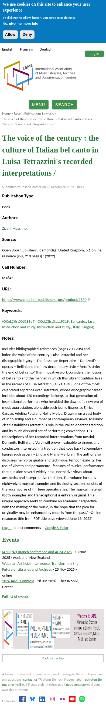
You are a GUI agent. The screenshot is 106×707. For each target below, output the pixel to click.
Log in (94, 54)
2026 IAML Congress (18, 580)
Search (64, 104)
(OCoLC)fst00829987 (18, 321)
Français (26, 49)
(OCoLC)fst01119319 (52, 321)
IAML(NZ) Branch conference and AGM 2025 (37, 551)
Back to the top (53, 658)
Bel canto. (78, 321)
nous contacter (78, 685)
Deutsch (46, 49)
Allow (10, 34)
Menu (38, 104)
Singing (88, 327)
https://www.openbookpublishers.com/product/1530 (46, 299)
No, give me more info (20, 23)
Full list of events (15, 596)
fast (91, 321)
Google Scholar (57, 527)
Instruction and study (18, 327)
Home (6, 113)
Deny (27, 34)
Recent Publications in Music (34, 113)
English (7, 49)
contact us (32, 679)
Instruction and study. (54, 327)
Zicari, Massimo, (15, 228)
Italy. (77, 327)
